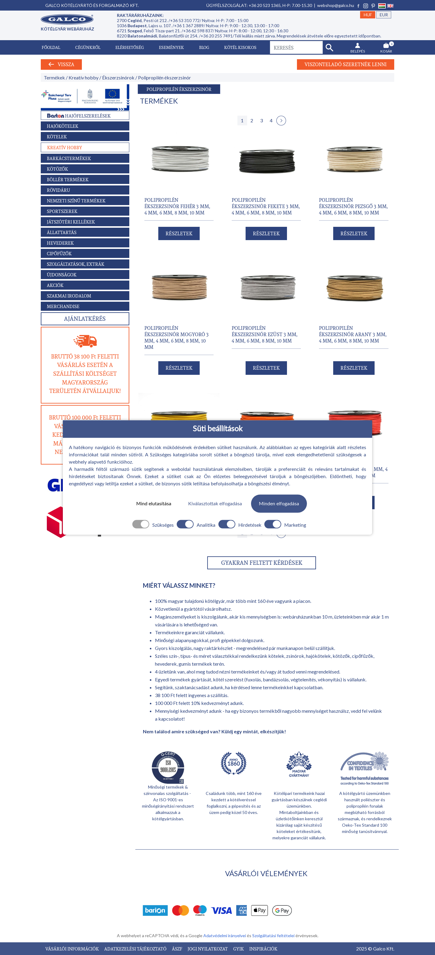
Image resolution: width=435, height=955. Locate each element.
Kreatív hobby (83, 77)
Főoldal (51, 47)
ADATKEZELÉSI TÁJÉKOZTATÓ (135, 949)
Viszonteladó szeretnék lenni (345, 64)
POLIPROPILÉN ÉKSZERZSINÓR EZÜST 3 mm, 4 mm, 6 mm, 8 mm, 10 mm (265, 334)
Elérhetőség (129, 47)
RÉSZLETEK (179, 233)
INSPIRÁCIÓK (263, 949)
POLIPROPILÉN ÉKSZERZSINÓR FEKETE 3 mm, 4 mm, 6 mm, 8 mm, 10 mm (266, 206)
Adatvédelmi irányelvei (225, 935)
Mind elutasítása (153, 503)
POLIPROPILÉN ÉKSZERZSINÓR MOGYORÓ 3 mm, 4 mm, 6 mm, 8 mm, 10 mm (176, 337)
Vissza (61, 64)
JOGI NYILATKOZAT (208, 949)
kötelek (276, 656)
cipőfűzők (362, 656)
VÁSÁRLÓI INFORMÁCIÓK (72, 949)
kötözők (341, 656)
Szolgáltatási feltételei (273, 935)
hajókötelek (318, 656)
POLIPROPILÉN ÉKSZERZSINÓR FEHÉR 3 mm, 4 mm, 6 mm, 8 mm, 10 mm (177, 206)
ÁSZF (177, 949)
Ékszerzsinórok (118, 77)
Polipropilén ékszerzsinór (164, 77)
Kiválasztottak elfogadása (215, 503)
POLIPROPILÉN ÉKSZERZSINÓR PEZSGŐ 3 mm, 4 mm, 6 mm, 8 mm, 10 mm (353, 206)
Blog (204, 47)
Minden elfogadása (279, 503)
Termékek (54, 77)
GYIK (239, 949)
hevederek (166, 664)
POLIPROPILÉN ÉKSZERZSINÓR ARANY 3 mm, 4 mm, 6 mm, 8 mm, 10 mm (353, 334)
